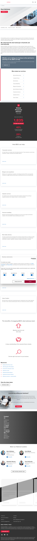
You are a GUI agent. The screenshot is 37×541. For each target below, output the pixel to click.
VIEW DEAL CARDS (5, 384)
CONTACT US (6, 65)
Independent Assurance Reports (8, 374)
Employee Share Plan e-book (7, 364)
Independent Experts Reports (8, 372)
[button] (4, 12)
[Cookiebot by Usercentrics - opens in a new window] (31, 258)
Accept (30, 281)
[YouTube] (4, 535)
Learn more (4, 161)
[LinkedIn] (2, 535)
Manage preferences (30, 278)
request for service (6, 426)
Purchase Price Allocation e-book (8, 368)
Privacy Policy (9, 264)
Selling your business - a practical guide (9, 376)
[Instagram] (7, 535)
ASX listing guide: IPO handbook (8, 366)
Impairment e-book (6, 370)
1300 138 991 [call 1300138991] (6, 431)
